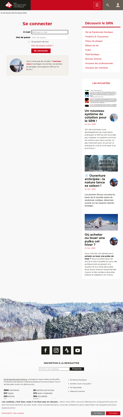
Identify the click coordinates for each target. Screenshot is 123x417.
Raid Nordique (92, 54)
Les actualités (101, 83)
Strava (67, 350)
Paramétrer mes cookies (13, 413)
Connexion (118, 5)
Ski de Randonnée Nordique (99, 32)
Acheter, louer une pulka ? (81, 384)
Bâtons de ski (91, 45)
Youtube (78, 350)
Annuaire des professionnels (99, 63)
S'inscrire (76, 369)
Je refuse (98, 413)
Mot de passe (23, 37)
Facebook (45, 350)
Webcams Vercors (77, 391)
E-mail (26, 32)
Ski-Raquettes (76, 387)
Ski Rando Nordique (78, 380)
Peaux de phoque (94, 41)
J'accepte (113, 413)
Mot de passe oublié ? (42, 46)
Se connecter (41, 51)
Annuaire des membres (96, 67)
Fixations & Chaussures (97, 36)
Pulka (88, 50)
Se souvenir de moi (39, 42)
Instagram (56, 350)
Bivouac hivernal (93, 59)
